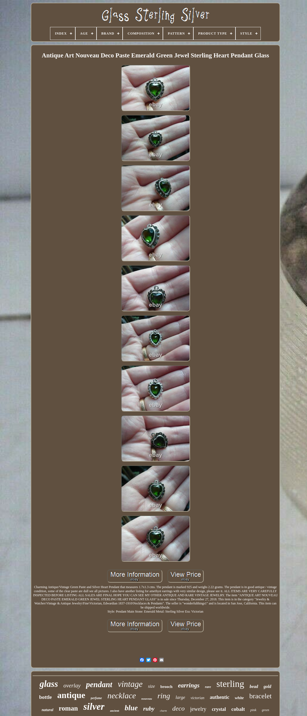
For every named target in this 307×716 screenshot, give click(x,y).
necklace (121, 695)
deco (178, 708)
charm (163, 710)
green (265, 710)
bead (254, 686)
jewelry (198, 709)
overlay (71, 685)
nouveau (146, 698)
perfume (96, 698)
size (151, 686)
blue (131, 708)
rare (208, 687)
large (180, 697)
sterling (230, 684)
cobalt (238, 709)
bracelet (260, 696)
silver (93, 706)
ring (163, 696)
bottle (45, 697)
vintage (130, 684)
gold (267, 686)
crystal (219, 709)
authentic (219, 697)
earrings (188, 685)
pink (253, 710)
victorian (197, 698)
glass (48, 684)
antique (71, 695)
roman (68, 708)
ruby (148, 708)
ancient (114, 710)
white (239, 698)
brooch (166, 686)
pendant (99, 684)
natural (47, 710)
